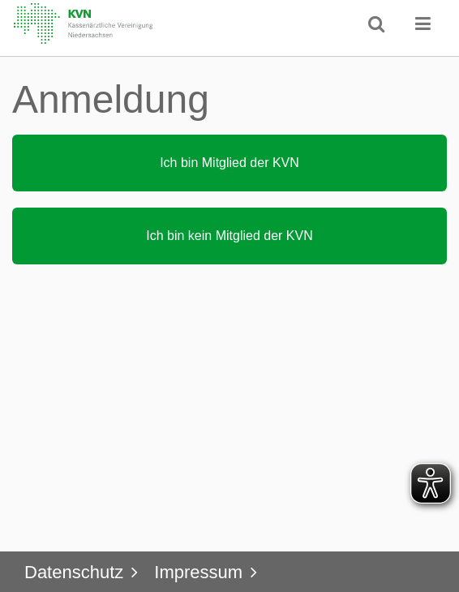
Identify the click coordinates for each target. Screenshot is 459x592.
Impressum (198, 572)
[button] (423, 23)
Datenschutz (73, 572)
